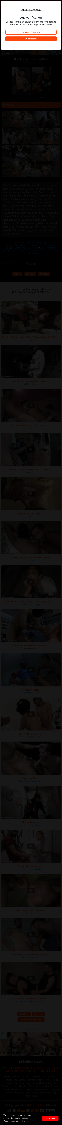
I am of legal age (30, 38)
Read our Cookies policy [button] (14, 1121)
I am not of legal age (31, 32)
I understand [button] (50, 1118)
